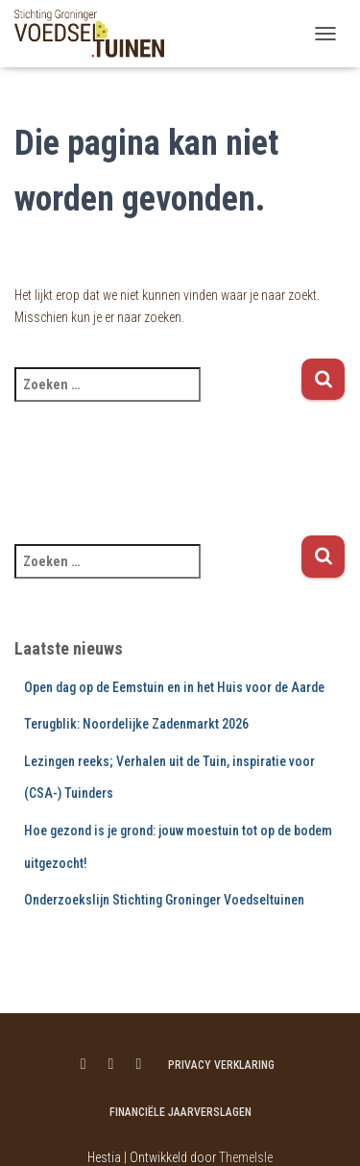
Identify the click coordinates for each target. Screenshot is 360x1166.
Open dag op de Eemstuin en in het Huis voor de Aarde (174, 687)
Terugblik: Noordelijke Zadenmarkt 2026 (136, 724)
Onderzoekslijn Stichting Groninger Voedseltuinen (164, 899)
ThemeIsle (246, 1157)
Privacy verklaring (221, 1065)
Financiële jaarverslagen (180, 1112)
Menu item (83, 1064)
